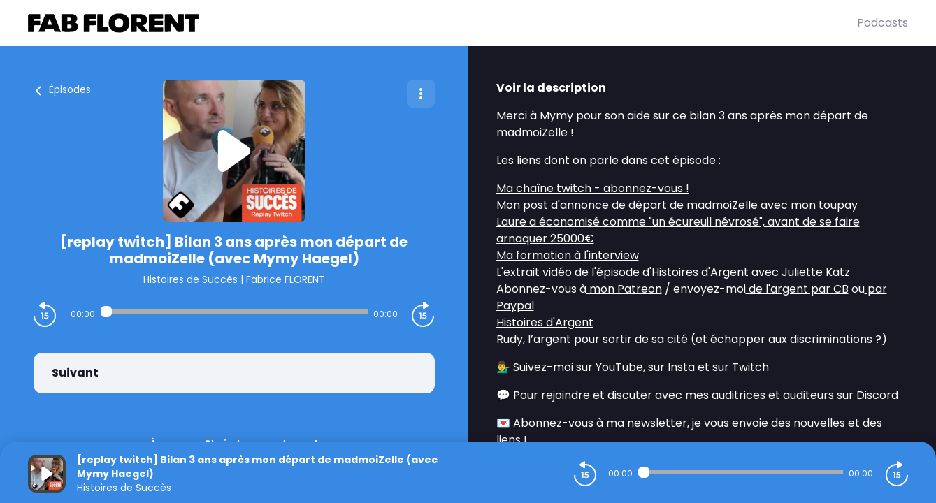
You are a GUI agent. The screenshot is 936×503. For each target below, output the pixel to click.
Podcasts (882, 23)
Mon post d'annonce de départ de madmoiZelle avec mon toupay (677, 205)
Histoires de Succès (190, 279)
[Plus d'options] (421, 94)
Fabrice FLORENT (285, 279)
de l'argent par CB (797, 289)
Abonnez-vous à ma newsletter (600, 423)
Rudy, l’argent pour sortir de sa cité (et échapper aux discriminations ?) (691, 339)
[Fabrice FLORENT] (442, 23)
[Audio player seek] (234, 312)
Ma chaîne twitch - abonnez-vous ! (592, 188)
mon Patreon (624, 289)
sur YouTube (609, 367)
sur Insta (671, 367)
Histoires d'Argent (544, 322)
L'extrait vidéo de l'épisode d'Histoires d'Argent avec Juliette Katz (673, 272)
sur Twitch (740, 367)
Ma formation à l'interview (567, 255)
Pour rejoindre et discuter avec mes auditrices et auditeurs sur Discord (705, 395)
